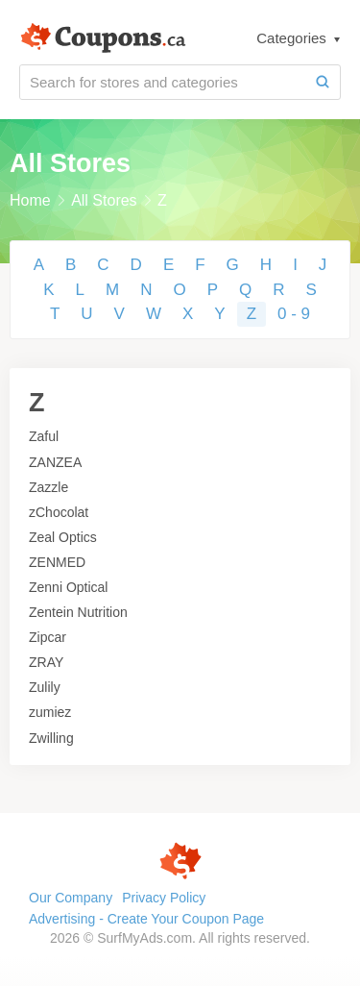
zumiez (50, 712)
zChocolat (58, 512)
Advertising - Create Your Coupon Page (146, 918)
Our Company (70, 897)
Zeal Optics (63, 537)
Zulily (44, 687)
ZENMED (57, 562)
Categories (293, 38)
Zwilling (51, 738)
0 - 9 (293, 314)
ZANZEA (55, 462)
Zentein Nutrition (78, 612)
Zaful (44, 436)
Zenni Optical (68, 587)
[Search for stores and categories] (162, 82)
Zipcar (47, 637)
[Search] (322, 82)
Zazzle (48, 487)
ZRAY (46, 662)
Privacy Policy (163, 897)
